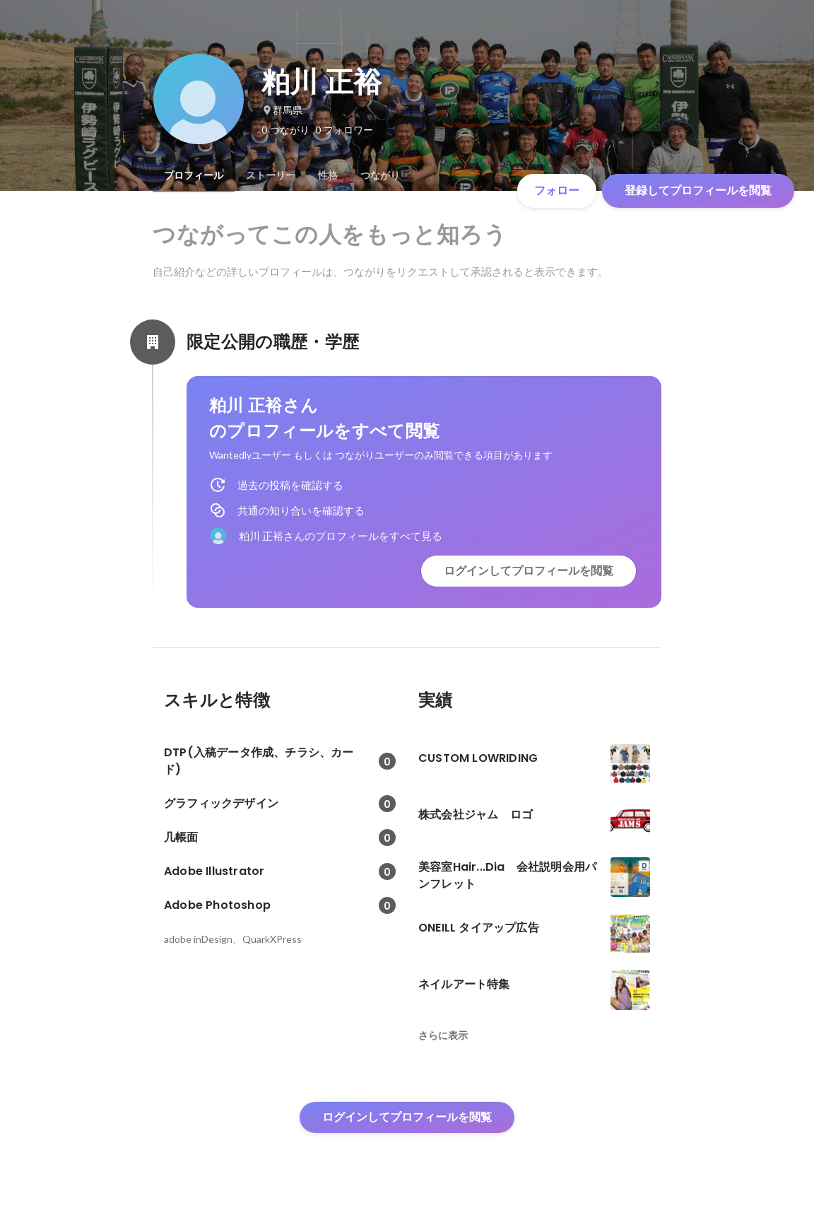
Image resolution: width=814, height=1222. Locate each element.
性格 (328, 175)
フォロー (556, 190)
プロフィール (193, 175)
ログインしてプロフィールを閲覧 (528, 571)
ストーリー (270, 175)
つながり (380, 175)
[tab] (194, 175)
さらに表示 (443, 1035)
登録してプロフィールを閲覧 (698, 190)
